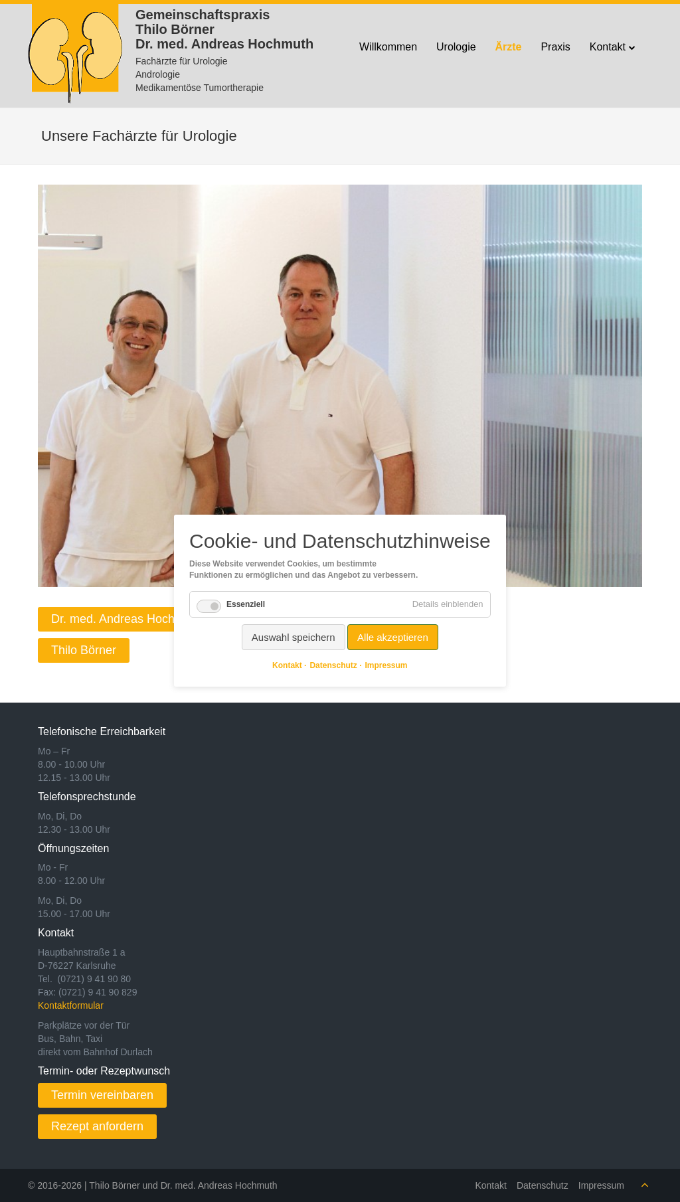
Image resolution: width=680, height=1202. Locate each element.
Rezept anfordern (97, 1126)
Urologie (456, 46)
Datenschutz (542, 1185)
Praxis (555, 46)
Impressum (601, 1185)
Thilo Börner (83, 650)
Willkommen (388, 46)
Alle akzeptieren (392, 637)
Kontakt (608, 46)
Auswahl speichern (293, 637)
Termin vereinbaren (102, 1095)
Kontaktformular (71, 1005)
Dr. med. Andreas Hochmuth (126, 619)
